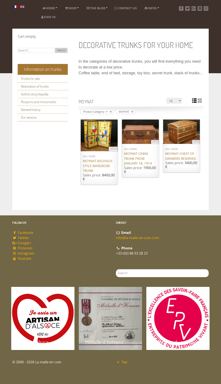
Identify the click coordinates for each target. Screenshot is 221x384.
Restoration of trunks (35, 86)
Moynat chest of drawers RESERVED (180, 156)
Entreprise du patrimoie (176, 342)
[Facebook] (181, 8)
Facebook (22, 233)
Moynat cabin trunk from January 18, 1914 (138, 158)
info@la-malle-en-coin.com (137, 238)
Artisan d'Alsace (33, 342)
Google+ (21, 243)
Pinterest (22, 248)
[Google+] (193, 8)
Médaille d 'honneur (104, 342)
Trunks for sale (30, 78)
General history (31, 109)
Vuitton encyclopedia (34, 94)
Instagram (23, 253)
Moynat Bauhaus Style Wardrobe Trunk (97, 166)
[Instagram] (206, 8)
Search (61, 50)
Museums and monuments (38, 102)
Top (121, 362)
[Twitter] (187, 8)
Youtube (21, 259)
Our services (28, 117)
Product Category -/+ (95, 111)
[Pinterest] (199, 8)
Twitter (20, 238)
